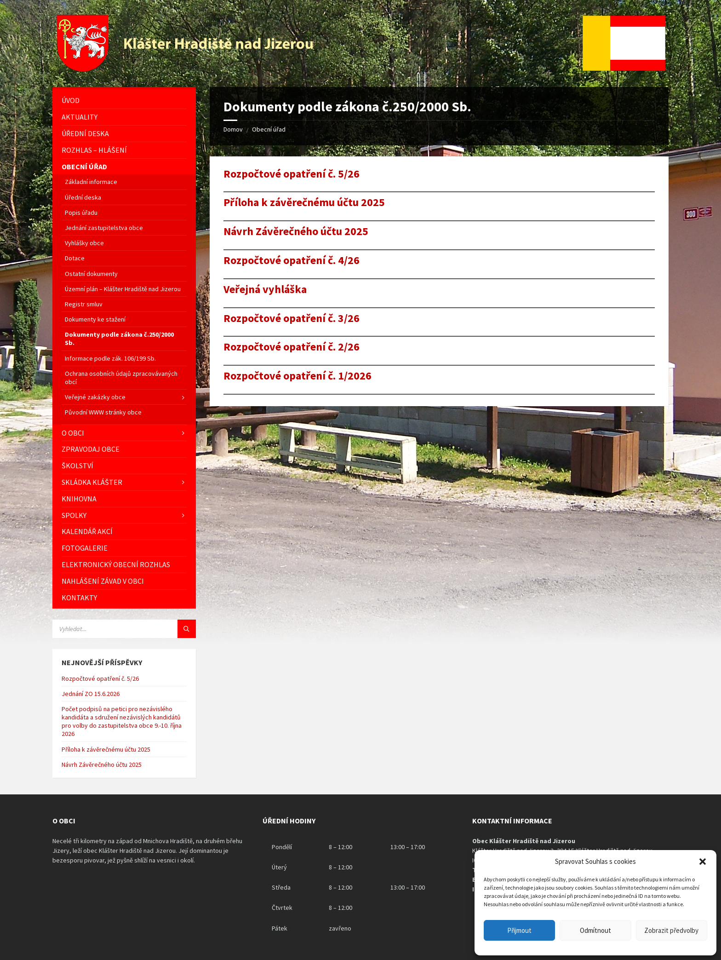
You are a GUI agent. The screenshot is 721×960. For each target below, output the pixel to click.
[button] (702, 861)
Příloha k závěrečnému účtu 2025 (304, 202)
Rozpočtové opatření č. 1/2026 (297, 376)
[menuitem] (124, 100)
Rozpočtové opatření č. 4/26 (291, 260)
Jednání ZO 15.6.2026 (91, 694)
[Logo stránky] (186, 69)
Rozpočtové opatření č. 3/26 (291, 318)
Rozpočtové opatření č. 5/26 (291, 174)
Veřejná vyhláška (265, 289)
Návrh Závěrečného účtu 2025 (295, 231)
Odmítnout (595, 930)
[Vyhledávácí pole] (124, 629)
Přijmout (519, 930)
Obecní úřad (269, 129)
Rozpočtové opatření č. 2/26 (291, 347)
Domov (233, 129)
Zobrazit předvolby (671, 930)
